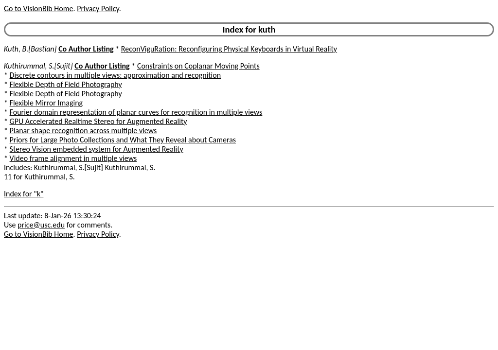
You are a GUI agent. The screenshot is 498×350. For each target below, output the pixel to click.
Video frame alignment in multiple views (73, 158)
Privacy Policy (98, 8)
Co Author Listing (85, 48)
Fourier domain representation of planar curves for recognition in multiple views (136, 112)
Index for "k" (23, 193)
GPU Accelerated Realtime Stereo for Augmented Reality (98, 121)
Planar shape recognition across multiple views (83, 130)
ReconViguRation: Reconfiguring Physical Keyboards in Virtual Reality (229, 48)
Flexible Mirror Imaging (46, 102)
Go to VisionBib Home (38, 8)
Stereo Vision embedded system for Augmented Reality (96, 149)
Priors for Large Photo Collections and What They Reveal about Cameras (123, 139)
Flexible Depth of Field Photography (66, 84)
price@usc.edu (41, 224)
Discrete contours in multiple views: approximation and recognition (115, 75)
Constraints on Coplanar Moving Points (198, 65)
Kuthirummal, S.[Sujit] (38, 65)
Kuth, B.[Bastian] (30, 48)
